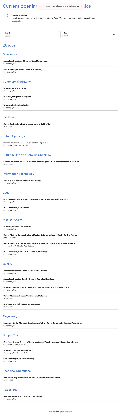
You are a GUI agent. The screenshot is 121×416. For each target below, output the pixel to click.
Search (7, 33)
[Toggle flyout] (113, 34)
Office (64, 33)
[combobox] (62, 35)
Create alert (17, 21)
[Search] (31, 36)
